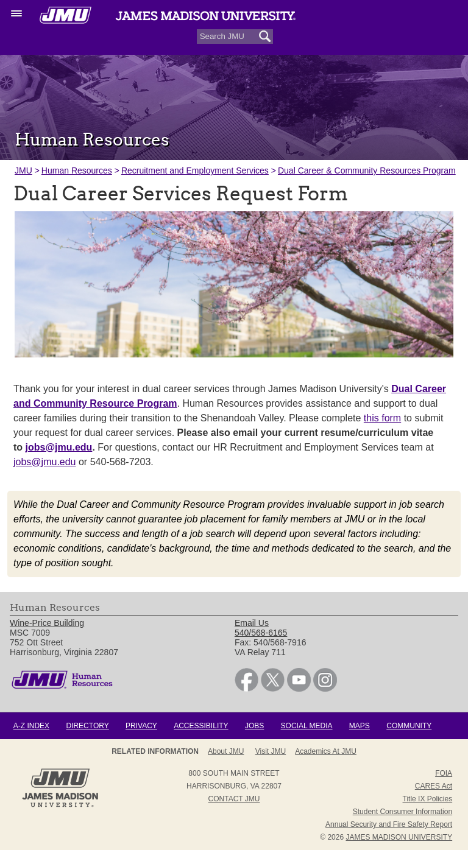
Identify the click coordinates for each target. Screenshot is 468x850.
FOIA (443, 773)
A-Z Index (31, 726)
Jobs (254, 726)
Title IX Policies (428, 799)
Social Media (307, 726)
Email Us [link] (252, 623)
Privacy (141, 726)
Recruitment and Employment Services (195, 170)
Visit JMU (270, 751)
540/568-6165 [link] (261, 633)
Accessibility (201, 726)
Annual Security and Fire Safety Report (388, 824)
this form (382, 418)
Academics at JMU (325, 751)
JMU (23, 170)
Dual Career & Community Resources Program (367, 170)
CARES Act (433, 786)
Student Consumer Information (402, 811)
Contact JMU (234, 799)
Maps (359, 726)
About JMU (226, 751)
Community (408, 726)
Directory (87, 726)
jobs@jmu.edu (44, 462)
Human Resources (76, 170)
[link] (246, 689)
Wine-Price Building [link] (47, 623)
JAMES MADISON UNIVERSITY (399, 837)
